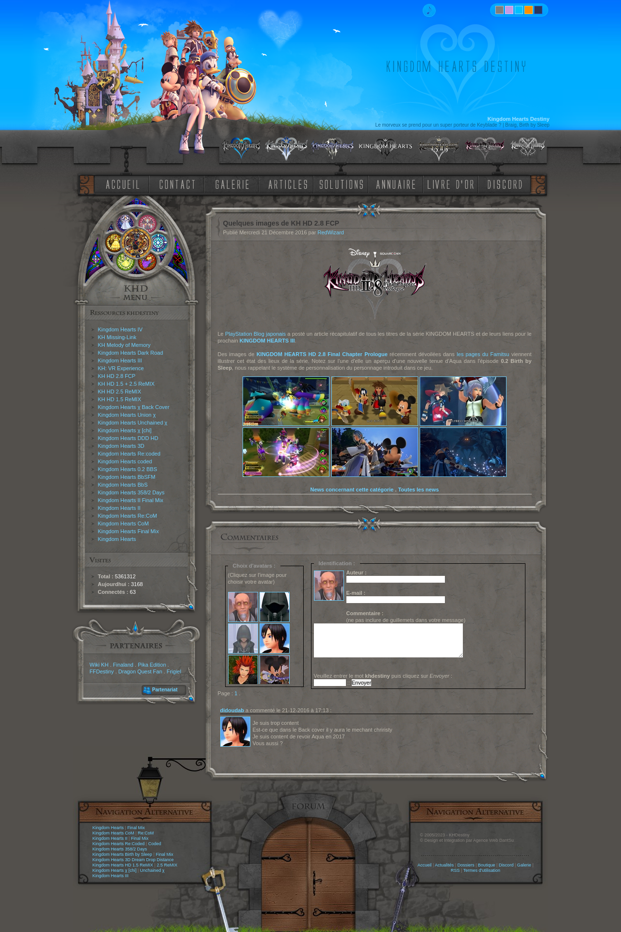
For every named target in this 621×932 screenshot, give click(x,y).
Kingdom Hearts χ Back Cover (134, 407)
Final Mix (136, 827)
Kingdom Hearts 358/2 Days (131, 492)
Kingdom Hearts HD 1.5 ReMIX (123, 865)
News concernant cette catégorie (351, 489)
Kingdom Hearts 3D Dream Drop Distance (133, 859)
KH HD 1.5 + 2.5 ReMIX (126, 384)
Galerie (524, 865)
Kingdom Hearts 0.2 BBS (127, 469)
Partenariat (165, 689)
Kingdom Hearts (117, 539)
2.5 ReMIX (167, 865)
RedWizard (331, 232)
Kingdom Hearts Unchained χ (132, 422)
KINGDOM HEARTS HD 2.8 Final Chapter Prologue (322, 354)
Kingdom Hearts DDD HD (128, 438)
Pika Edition (152, 665)
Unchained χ (152, 870)
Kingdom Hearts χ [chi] (125, 430)
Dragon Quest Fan (140, 671)
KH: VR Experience (121, 368)
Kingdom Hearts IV (120, 329)
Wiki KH (99, 665)
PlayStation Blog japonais (255, 334)
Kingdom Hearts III (120, 360)
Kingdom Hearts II (119, 508)
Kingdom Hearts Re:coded (129, 454)
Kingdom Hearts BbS (123, 485)
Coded (154, 843)
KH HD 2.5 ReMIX (119, 391)
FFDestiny (102, 671)
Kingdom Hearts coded (125, 461)
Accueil (424, 865)
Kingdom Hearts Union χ (127, 415)
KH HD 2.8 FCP (117, 376)
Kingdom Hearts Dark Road (130, 353)
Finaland (123, 665)
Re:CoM (146, 833)
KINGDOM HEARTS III (267, 340)
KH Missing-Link (117, 337)
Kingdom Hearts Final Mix (128, 531)
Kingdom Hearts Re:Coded (119, 843)
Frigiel (173, 671)
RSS (455, 870)
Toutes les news (418, 489)
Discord (506, 865)
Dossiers (466, 865)
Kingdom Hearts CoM (123, 523)
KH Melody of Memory (124, 345)
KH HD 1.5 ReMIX (119, 399)
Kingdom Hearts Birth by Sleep (122, 854)
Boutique (486, 865)
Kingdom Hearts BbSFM (127, 477)
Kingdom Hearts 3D (121, 446)
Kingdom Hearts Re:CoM (127, 516)
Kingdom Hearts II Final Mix (130, 500)
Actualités (444, 865)
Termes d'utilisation (481, 870)
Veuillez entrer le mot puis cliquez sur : (383, 676)
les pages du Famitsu (483, 354)
